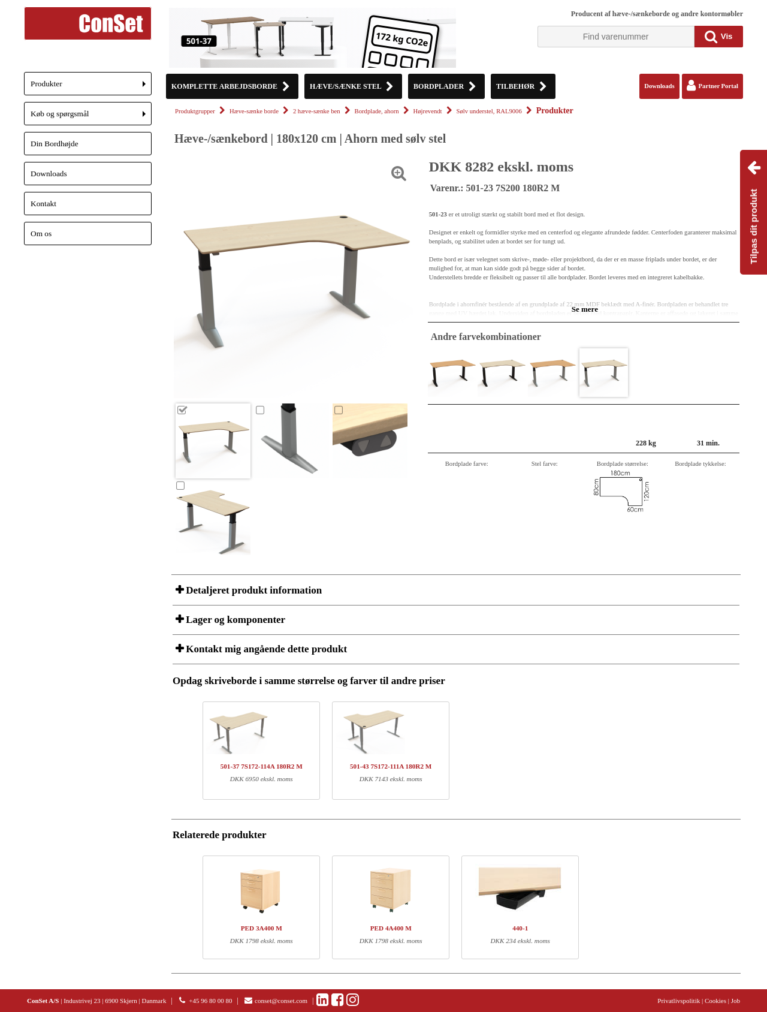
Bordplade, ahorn (377, 111)
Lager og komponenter (234, 619)
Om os (41, 233)
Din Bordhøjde (54, 143)
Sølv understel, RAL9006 (489, 111)
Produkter (91, 87)
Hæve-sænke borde (254, 111)
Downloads (49, 173)
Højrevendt (427, 111)
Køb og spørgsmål (91, 117)
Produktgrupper (195, 111)
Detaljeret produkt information (252, 590)
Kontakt (43, 203)
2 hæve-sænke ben (316, 111)
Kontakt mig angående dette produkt (265, 649)
